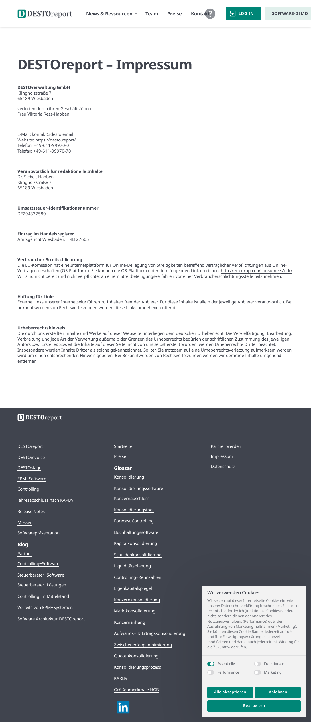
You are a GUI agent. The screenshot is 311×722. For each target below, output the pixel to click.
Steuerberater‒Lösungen (41, 585)
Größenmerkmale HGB (136, 689)
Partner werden (226, 446)
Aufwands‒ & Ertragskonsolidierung (149, 633)
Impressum (222, 456)
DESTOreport (30, 446)
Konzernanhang (129, 622)
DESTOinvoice (31, 457)
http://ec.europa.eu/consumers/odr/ (256, 270)
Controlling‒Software (38, 563)
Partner (24, 553)
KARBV (120, 678)
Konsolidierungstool (134, 509)
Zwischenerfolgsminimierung (143, 644)
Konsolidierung (129, 477)
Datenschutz (223, 466)
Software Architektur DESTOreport (51, 619)
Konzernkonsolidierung (137, 599)
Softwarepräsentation (38, 533)
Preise (120, 456)
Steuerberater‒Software (40, 575)
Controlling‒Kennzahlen (137, 577)
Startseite (123, 446)
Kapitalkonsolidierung (135, 543)
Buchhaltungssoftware (136, 532)
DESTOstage (29, 467)
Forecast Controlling (134, 521)
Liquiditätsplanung (132, 566)
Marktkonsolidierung (134, 611)
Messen (24, 522)
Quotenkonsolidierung (136, 656)
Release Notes (31, 511)
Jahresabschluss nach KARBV (45, 500)
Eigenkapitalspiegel (133, 588)
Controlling (28, 489)
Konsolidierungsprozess (137, 667)
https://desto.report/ (55, 140)
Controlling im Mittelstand (43, 596)
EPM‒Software (31, 478)
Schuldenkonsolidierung (138, 554)
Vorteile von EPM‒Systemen (45, 607)
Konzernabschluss (131, 498)
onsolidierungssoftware (140, 488)
